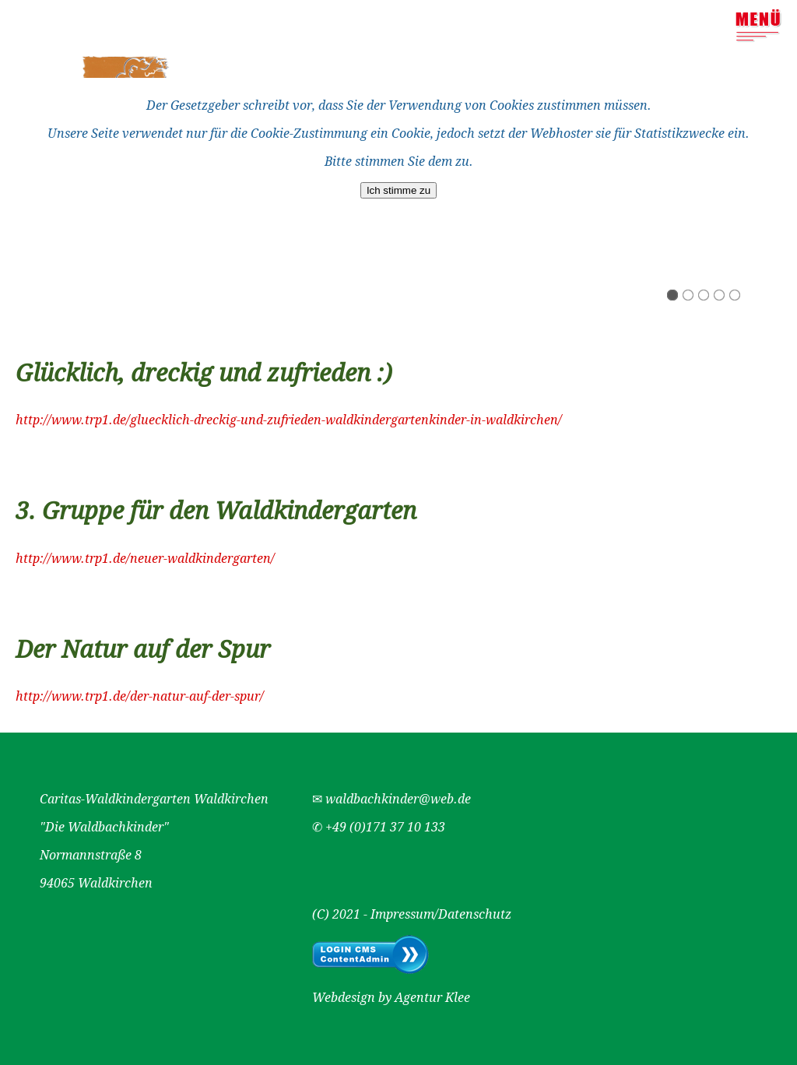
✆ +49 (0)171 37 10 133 (378, 827)
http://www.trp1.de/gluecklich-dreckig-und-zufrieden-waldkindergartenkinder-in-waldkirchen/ (289, 420)
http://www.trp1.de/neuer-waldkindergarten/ (145, 558)
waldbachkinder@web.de (398, 799)
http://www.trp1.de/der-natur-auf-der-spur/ (140, 696)
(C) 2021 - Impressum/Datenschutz (411, 914)
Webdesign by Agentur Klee (391, 997)
